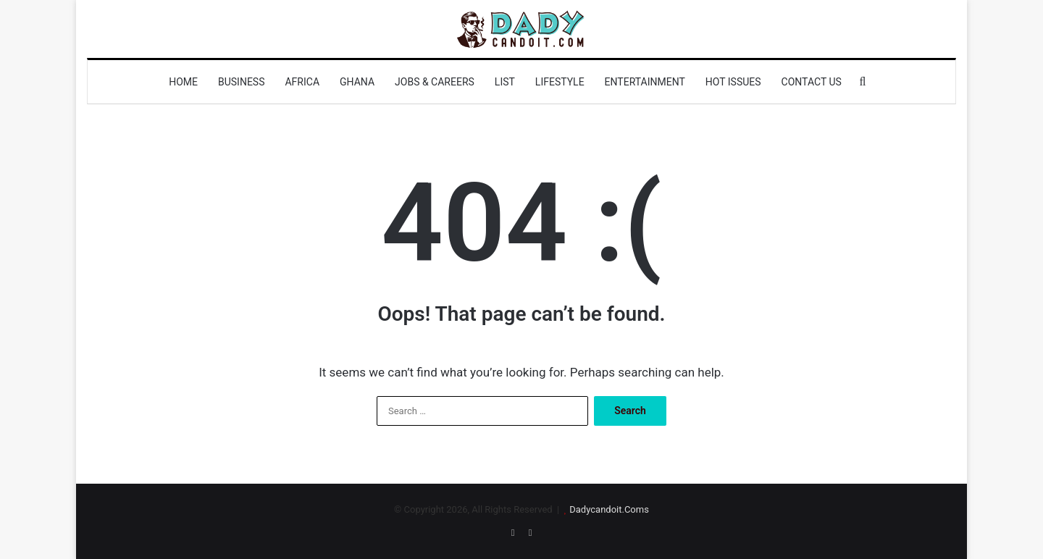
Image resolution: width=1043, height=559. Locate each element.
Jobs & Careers (434, 82)
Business (241, 82)
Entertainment (645, 82)
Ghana (357, 82)
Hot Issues (733, 82)
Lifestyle (560, 82)
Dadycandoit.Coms (609, 509)
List (505, 82)
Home (183, 82)
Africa (302, 82)
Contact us (812, 82)
